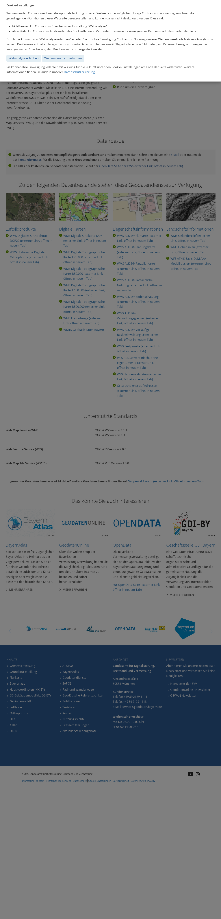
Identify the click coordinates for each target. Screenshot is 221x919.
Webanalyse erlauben (24, 58)
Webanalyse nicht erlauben (63, 58)
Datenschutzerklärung (79, 72)
